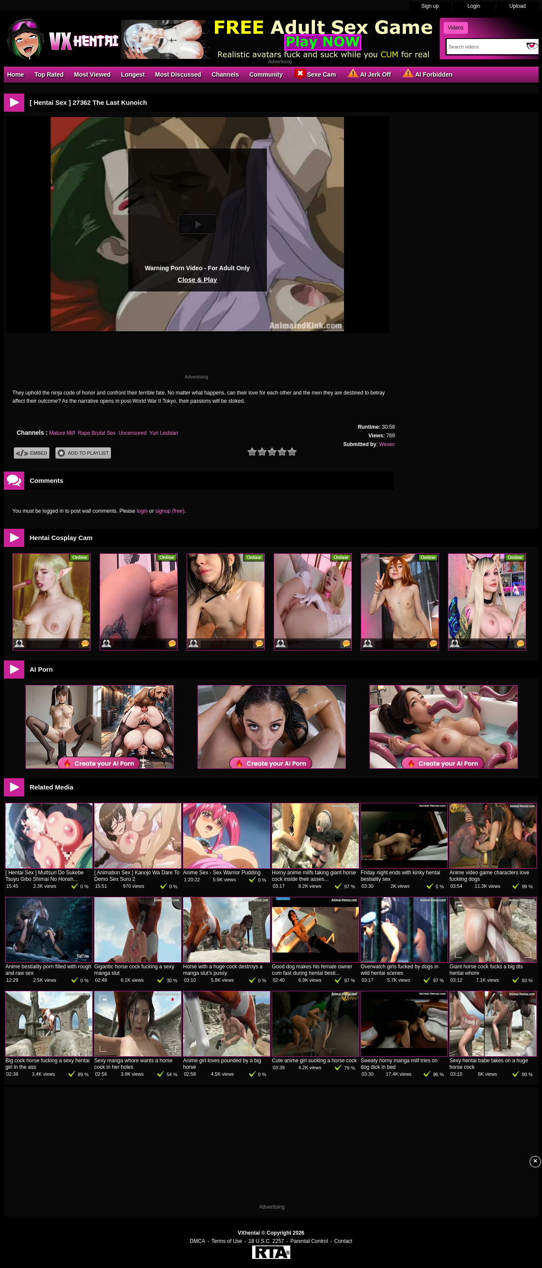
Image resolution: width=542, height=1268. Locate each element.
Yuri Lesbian (163, 433)
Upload (517, 6)
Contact (343, 1241)
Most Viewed (92, 74)
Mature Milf (62, 433)
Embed (31, 453)
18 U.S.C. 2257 (266, 1241)
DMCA (197, 1241)
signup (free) (169, 511)
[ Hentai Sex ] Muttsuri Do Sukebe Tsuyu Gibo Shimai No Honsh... (45, 876)
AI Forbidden (426, 74)
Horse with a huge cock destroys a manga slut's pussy (223, 970)
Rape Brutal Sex (96, 433)
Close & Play (197, 279)
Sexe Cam (314, 74)
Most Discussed (178, 74)
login (142, 511)
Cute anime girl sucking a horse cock (314, 1061)
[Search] (485, 47)
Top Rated (48, 74)
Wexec (387, 444)
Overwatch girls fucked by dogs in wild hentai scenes (399, 970)
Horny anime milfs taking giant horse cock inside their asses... (314, 876)
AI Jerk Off (368, 74)
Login (473, 6)
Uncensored (133, 433)
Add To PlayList (83, 453)
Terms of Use (226, 1241)
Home (15, 74)
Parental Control (309, 1241)
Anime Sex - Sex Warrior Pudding (222, 873)
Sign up (430, 6)
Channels (225, 74)
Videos (456, 28)
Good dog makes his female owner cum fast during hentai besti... (312, 970)
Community (265, 74)
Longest (132, 74)
